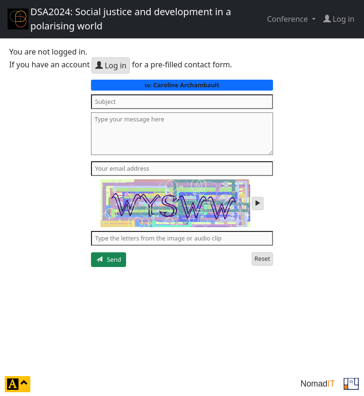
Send (108, 259)
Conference (288, 19)
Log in (111, 65)
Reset (262, 258)
